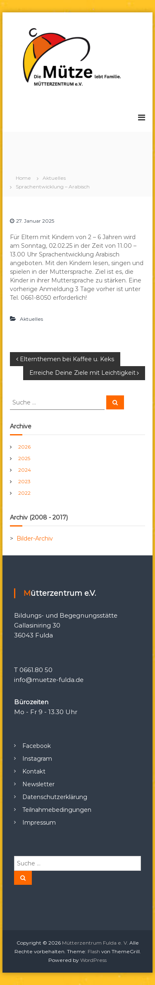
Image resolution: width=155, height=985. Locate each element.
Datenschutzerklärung (54, 797)
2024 (24, 470)
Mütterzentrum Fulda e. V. (95, 943)
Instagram (37, 758)
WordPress (93, 960)
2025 (24, 458)
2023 (24, 481)
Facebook (36, 746)
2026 (24, 447)
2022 (24, 493)
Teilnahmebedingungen (56, 809)
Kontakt (33, 771)
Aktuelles (54, 178)
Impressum (39, 822)
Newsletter (38, 784)
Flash (94, 951)
